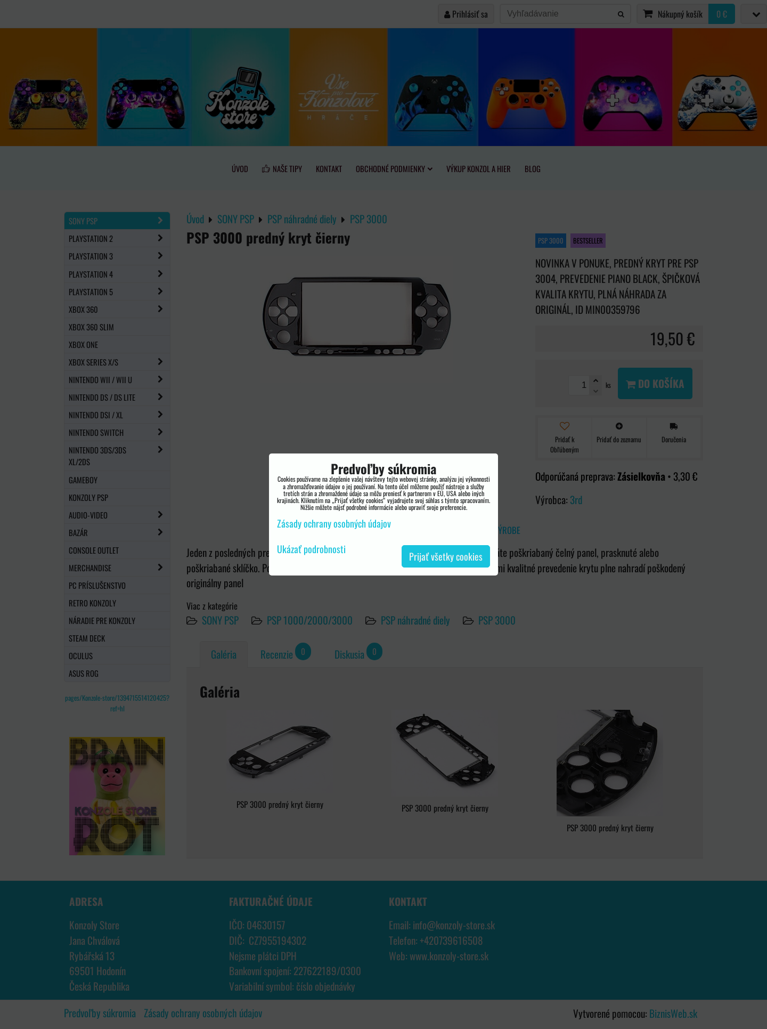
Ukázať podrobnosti (311, 549)
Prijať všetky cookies (446, 556)
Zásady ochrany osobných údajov (334, 523)
